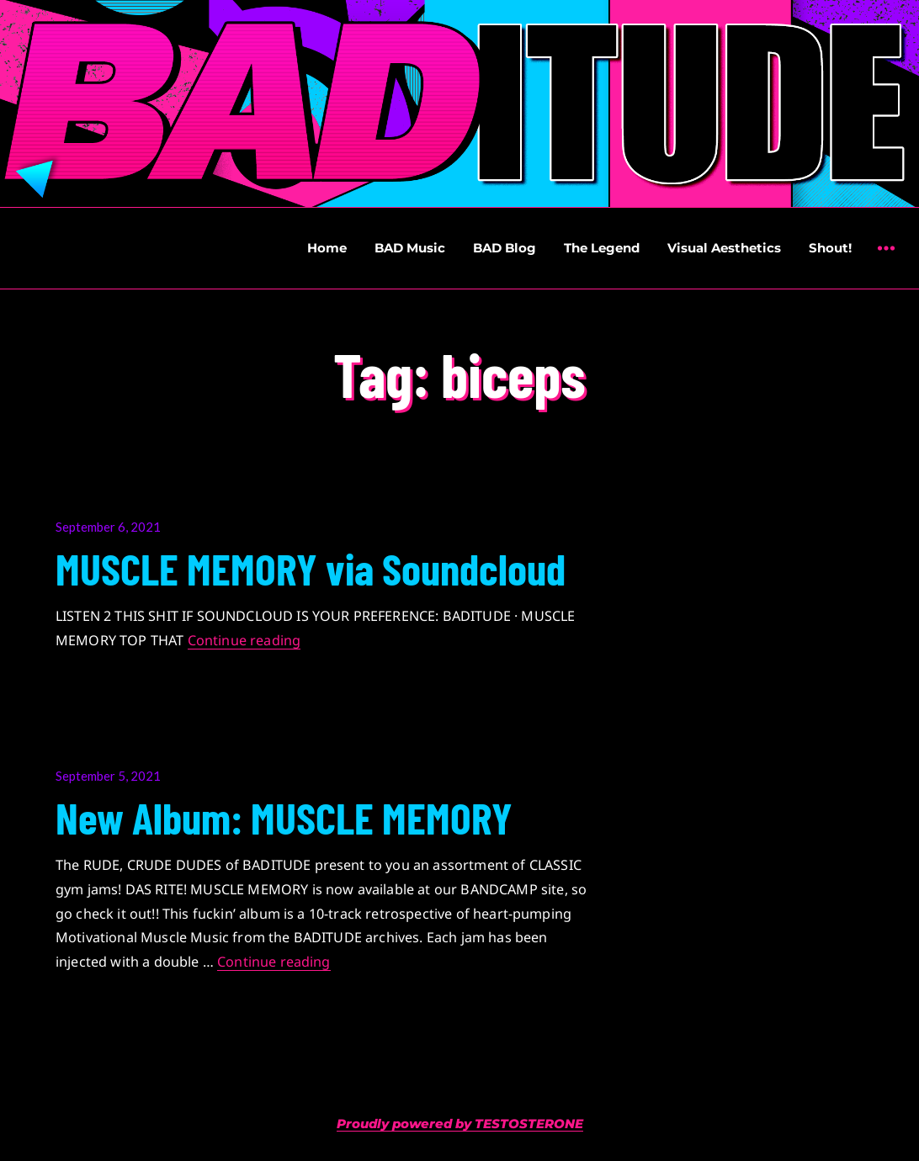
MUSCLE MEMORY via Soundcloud (311, 568)
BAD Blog (504, 248)
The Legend (602, 248)
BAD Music (410, 248)
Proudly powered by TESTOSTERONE (460, 1124)
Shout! (830, 248)
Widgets (886, 260)
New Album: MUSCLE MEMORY (284, 817)
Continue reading (244, 640)
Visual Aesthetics (724, 248)
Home (327, 248)
